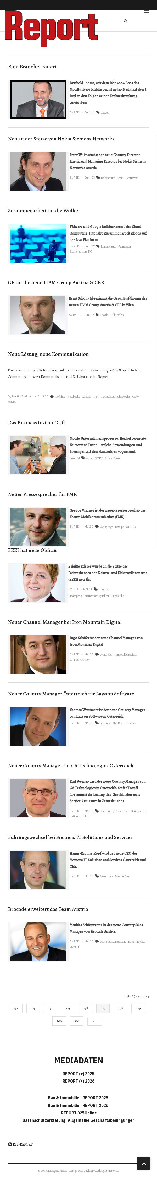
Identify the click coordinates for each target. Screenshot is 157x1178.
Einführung (107, 811)
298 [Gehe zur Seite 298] (120, 1008)
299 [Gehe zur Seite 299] (138, 1008)
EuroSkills (117, 596)
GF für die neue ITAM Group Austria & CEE (56, 282)
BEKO (99, 458)
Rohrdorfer (124, 246)
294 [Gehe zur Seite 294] (50, 1008)
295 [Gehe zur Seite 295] (68, 1008)
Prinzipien (106, 654)
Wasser (12, 401)
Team (120, 178)
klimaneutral (108, 246)
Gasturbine (106, 876)
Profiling (59, 396)
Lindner (86, 396)
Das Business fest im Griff (36, 422)
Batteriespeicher (79, 816)
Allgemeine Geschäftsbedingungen (101, 1120)
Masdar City (122, 876)
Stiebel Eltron (113, 458)
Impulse (132, 723)
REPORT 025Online (78, 1113)
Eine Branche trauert (32, 67)
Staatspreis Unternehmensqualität (88, 596)
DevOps (119, 527)
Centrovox (132, 178)
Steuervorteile (138, 811)
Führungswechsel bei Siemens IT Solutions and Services (70, 837)
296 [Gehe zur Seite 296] (85, 1008)
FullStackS (117, 315)
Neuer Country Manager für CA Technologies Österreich (70, 765)
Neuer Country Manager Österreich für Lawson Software (71, 693)
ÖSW (135, 396)
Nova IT (75, 946)
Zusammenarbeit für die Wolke (43, 210)
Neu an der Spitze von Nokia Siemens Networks (61, 138)
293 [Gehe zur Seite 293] (33, 1008)
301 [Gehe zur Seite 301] (77, 1021)
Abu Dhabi (118, 723)
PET (96, 396)
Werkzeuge (106, 527)
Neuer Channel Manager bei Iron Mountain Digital (65, 622)
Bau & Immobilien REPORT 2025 (78, 1097)
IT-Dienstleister (79, 659)
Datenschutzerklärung (45, 1120)
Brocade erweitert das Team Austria (48, 909)
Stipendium (108, 178)
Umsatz (103, 589)
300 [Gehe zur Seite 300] (59, 1021)
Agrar (89, 458)
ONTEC (131, 527)
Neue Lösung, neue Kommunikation (48, 354)
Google (104, 315)
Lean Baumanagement (113, 941)
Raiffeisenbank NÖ (81, 251)
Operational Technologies (115, 396)
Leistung (105, 723)
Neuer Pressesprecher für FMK (42, 494)
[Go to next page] (94, 1022)
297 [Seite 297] (103, 1008)
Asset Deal (122, 811)
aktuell (105, 113)
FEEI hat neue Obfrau (32, 550)
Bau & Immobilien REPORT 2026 (78, 1105)
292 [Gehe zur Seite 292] (15, 1008)
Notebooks (73, 396)
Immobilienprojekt (125, 654)
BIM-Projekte (136, 941)
